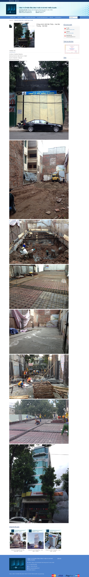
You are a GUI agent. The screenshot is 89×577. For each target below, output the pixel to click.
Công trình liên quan (14, 526)
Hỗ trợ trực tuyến (68, 24)
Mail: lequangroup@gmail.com (34, 568)
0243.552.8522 (71, 29)
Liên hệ (51, 17)
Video (65, 57)
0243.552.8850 (70, 33)
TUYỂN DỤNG (58, 17)
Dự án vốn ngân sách (42, 17)
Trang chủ (12, 17)
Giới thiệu (20, 17)
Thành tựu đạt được (68, 41)
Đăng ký (17, 0)
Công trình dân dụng (30, 17)
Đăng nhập (11, 0)
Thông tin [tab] (12, 50)
